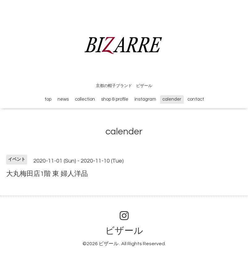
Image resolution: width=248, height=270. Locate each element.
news (63, 99)
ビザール (124, 231)
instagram (145, 99)
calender (171, 99)
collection (85, 99)
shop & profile (114, 99)
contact (195, 99)
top (48, 99)
